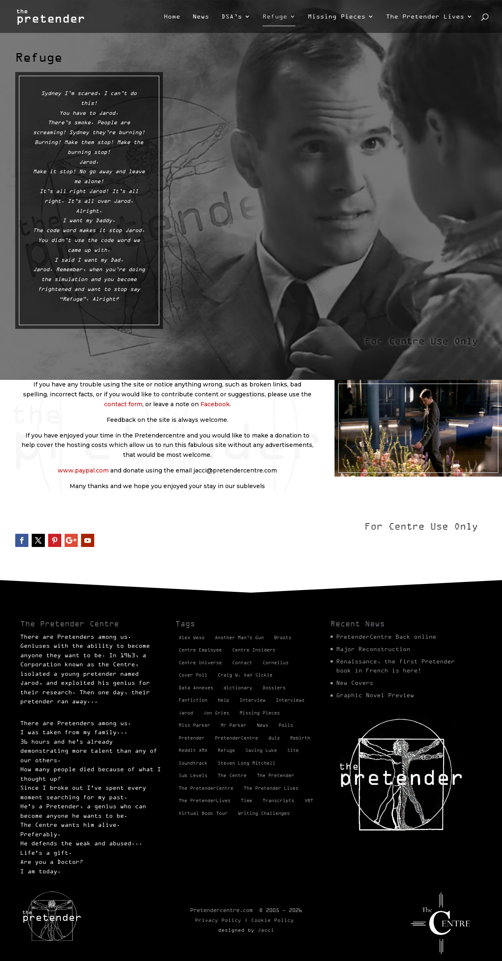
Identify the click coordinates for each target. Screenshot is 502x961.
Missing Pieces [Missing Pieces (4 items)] (259, 712)
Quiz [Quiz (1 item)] (274, 737)
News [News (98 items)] (262, 725)
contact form (123, 404)
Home (172, 17)
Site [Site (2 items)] (293, 750)
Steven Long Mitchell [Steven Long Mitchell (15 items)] (246, 763)
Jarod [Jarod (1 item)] (186, 712)
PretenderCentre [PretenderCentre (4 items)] (236, 737)
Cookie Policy (272, 920)
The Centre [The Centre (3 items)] (232, 775)
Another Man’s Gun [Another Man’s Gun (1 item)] (239, 637)
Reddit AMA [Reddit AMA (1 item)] (193, 750)
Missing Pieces (336, 17)
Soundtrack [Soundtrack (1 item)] (193, 763)
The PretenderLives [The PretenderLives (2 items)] (204, 800)
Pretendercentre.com (221, 910)
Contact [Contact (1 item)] (242, 662)
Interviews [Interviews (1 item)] (290, 700)
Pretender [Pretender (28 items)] (192, 737)
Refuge (275, 17)
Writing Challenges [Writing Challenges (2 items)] (264, 813)
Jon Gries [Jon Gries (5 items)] (216, 712)
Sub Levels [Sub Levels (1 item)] (193, 775)
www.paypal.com (83, 470)
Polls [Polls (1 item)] (286, 725)
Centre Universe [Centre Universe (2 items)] (200, 662)
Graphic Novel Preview (375, 695)
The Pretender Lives (425, 17)
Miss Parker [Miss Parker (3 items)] (194, 725)
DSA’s (231, 17)
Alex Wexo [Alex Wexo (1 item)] (192, 637)
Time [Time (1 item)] (246, 800)
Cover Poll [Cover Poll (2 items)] (193, 674)
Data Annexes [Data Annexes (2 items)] (196, 687)
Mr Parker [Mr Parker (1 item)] (233, 725)
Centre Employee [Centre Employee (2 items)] (200, 649)
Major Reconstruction (373, 649)
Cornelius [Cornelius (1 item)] (275, 662)
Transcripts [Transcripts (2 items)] (278, 800)
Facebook (215, 404)
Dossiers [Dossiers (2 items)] (274, 687)
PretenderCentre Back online (386, 636)
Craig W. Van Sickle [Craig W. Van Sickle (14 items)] (245, 674)
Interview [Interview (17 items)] (252, 700)
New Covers (354, 682)
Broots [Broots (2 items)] (282, 637)
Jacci (266, 930)
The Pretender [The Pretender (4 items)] (275, 775)
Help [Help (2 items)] (223, 700)
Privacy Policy (218, 920)
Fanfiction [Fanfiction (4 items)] (193, 700)
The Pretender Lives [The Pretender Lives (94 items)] (271, 788)
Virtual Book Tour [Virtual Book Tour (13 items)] (203, 813)
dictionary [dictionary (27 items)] (237, 687)
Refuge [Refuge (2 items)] (226, 750)
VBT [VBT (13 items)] (308, 800)
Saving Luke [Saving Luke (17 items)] (261, 750)
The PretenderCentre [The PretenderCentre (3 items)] (206, 788)
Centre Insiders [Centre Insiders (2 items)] (253, 649)
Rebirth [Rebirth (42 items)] (300, 737)
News (201, 17)
